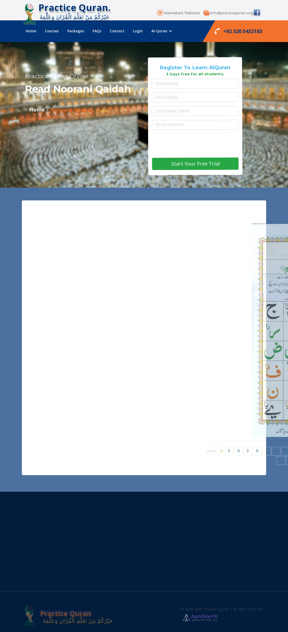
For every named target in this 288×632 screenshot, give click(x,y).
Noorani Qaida (50, 109)
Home (31, 31)
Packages (75, 31)
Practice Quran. (74, 7)
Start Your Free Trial (204, 164)
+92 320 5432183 (238, 31)
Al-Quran (161, 31)
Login (138, 31)
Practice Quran (58, 617)
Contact (117, 31)
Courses (52, 31)
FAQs (97, 31)
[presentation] (203, 144)
